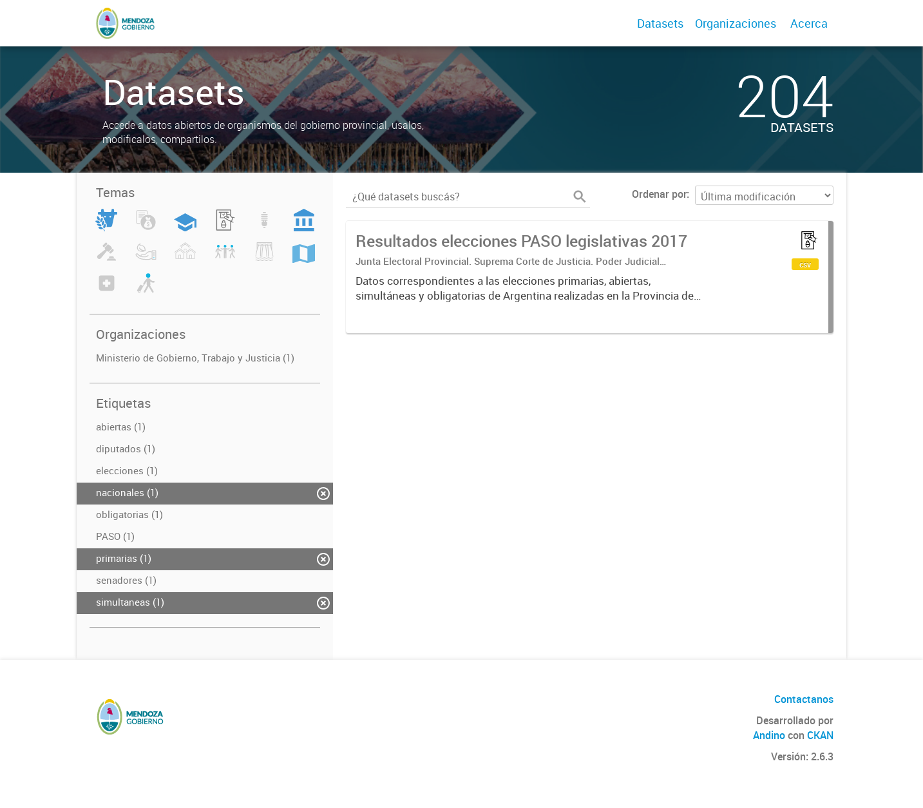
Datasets (660, 23)
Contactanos (803, 699)
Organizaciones (735, 23)
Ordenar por (659, 194)
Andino (769, 735)
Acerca (809, 23)
